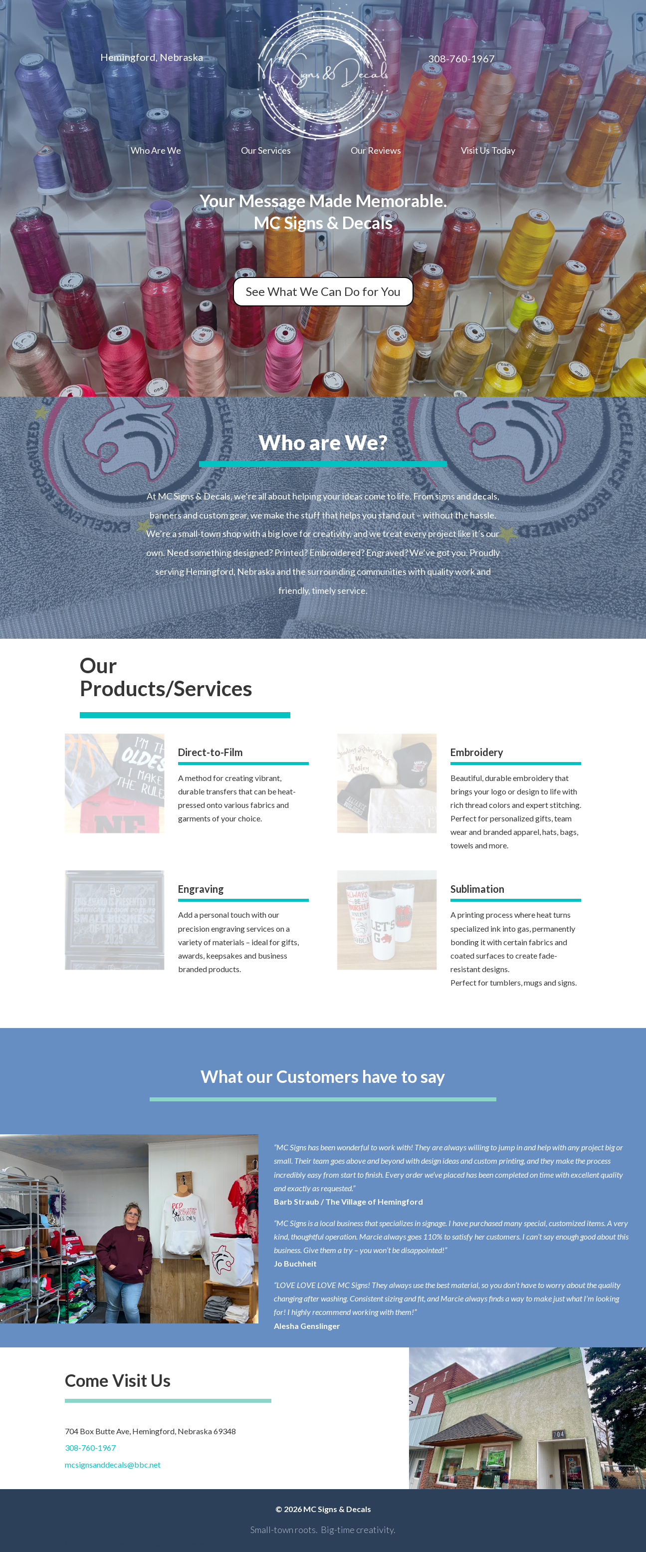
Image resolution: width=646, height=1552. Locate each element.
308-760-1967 (90, 1447)
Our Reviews (376, 151)
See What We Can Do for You (323, 291)
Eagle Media (206, 1543)
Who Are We (156, 151)
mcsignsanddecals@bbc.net (113, 1464)
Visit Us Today (488, 151)
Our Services (266, 151)
